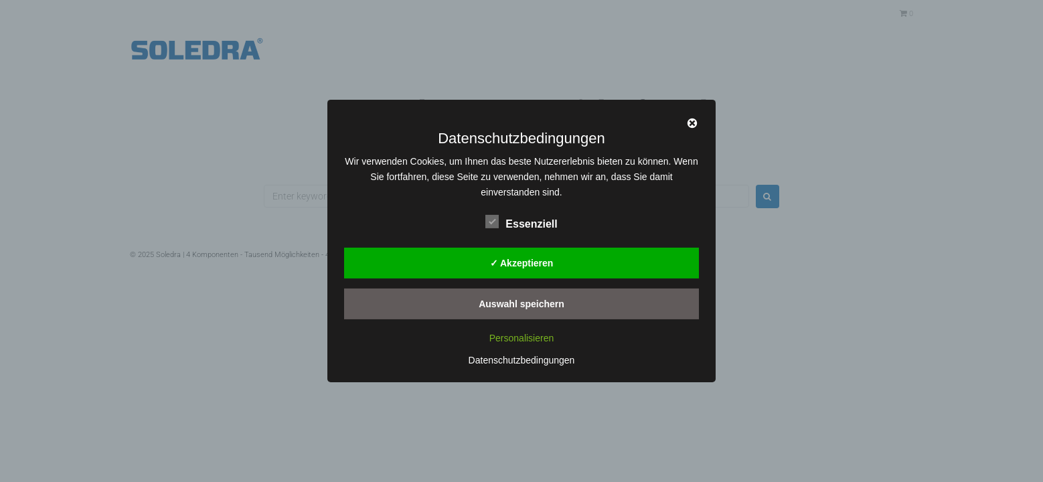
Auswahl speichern (521, 303)
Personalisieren (521, 338)
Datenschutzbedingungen (522, 360)
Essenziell (521, 222)
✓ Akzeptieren (522, 262)
